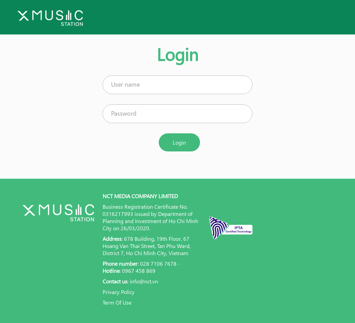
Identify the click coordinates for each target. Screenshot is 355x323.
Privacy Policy (119, 291)
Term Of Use (117, 302)
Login (179, 142)
